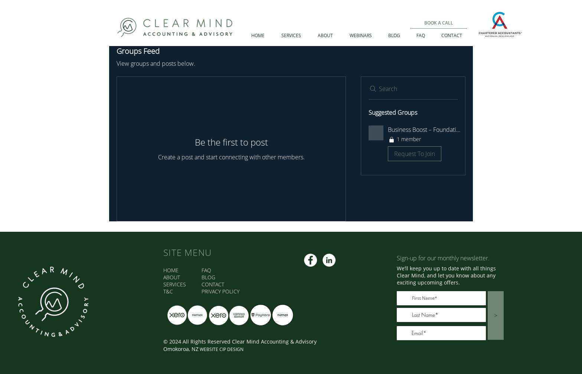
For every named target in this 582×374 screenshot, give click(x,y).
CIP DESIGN (231, 349)
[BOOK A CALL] (438, 23)
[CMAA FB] (310, 260)
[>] (496, 315)
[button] (413, 145)
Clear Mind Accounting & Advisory (274, 341)
